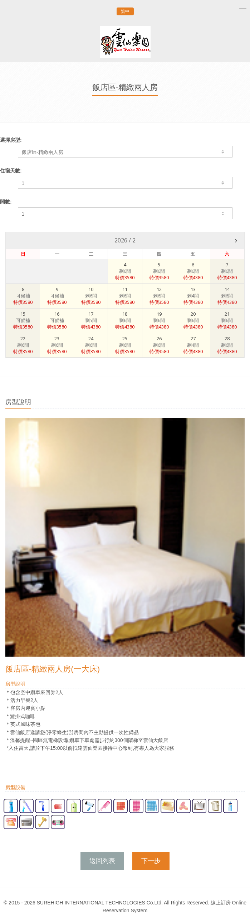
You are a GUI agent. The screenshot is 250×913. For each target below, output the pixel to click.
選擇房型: (11, 140)
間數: (6, 202)
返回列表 (102, 860)
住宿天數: (11, 171)
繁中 (125, 11)
